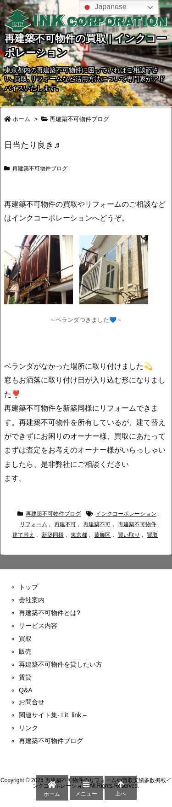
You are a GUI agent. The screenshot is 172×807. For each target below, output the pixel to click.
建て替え (23, 535)
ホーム (21, 119)
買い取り (129, 535)
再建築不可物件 (137, 524)
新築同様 (53, 535)
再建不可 (65, 524)
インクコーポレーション (126, 514)
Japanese (104, 7)
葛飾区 (102, 535)
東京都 (79, 535)
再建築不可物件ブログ (79, 119)
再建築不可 (97, 524)
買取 (152, 535)
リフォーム (33, 524)
